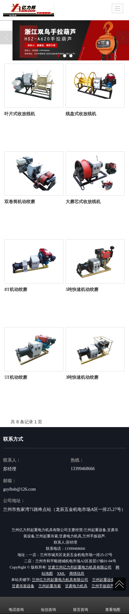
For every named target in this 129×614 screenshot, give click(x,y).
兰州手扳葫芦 (103, 586)
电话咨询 (16, 605)
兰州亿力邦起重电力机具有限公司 (60, 580)
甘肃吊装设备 (23, 586)
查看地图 (112, 605)
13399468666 (83, 468)
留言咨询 (80, 605)
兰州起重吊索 (49, 586)
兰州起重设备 (103, 580)
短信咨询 (48, 605)
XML (61, 573)
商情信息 (76, 573)
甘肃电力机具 (76, 586)
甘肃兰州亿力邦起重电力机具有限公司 (80, 567)
